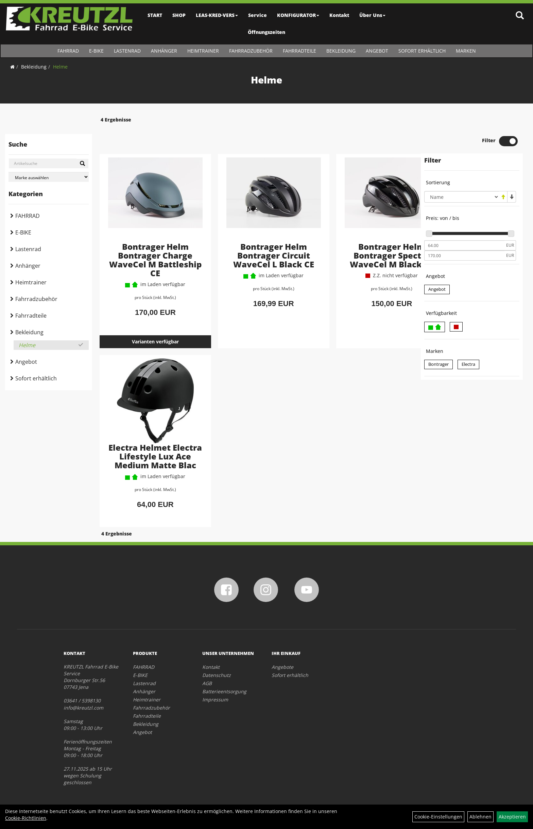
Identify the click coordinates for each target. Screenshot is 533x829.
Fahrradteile (299, 51)
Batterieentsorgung (224, 679)
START (155, 15)
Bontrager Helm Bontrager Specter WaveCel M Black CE (363, 235)
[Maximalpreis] (464, 236)
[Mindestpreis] (464, 226)
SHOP (179, 15)
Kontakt (339, 15)
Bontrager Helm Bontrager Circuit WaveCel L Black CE (255, 235)
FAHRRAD (68, 51)
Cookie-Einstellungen (438, 816)
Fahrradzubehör (251, 51)
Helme (60, 66)
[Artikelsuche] (520, 15)
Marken (466, 51)
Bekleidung (341, 51)
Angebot (377, 51)
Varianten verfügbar (148, 321)
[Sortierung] (461, 177)
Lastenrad (127, 51)
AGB (207, 671)
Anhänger (164, 51)
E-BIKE (96, 51)
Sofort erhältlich (422, 51)
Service (257, 15)
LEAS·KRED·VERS (217, 15)
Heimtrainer (203, 51)
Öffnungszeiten (266, 32)
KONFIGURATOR (298, 15)
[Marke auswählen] (48, 177)
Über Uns (372, 15)
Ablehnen (480, 816)
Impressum (215, 687)
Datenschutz (216, 663)
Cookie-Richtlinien (25, 818)
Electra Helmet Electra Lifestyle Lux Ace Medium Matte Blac (149, 440)
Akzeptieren (512, 816)
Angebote (282, 655)
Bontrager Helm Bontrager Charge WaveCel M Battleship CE (149, 239)
